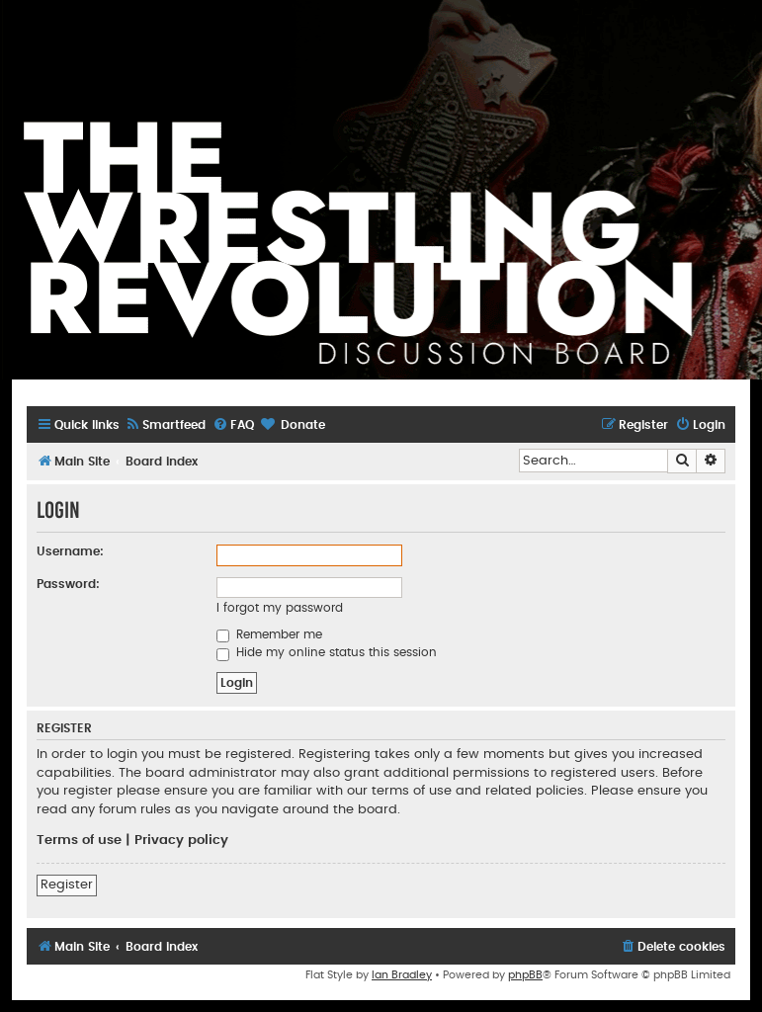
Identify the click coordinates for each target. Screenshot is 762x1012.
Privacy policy (181, 840)
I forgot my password (279, 608)
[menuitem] (165, 425)
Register (67, 884)
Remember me (269, 634)
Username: (70, 551)
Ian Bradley (402, 975)
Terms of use (79, 840)
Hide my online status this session (326, 652)
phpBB (525, 975)
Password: (68, 584)
